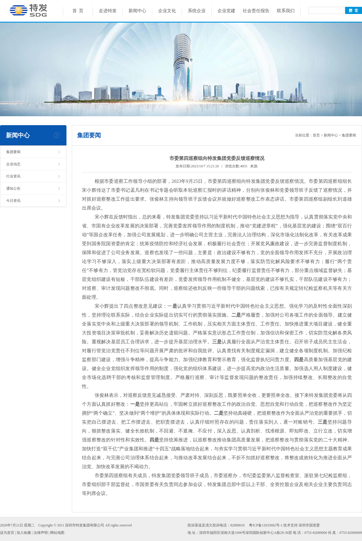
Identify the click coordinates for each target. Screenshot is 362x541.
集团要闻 (13, 152)
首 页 (78, 10)
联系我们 (286, 10)
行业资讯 (13, 176)
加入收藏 (24, 533)
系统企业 (197, 10)
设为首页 (7, 533)
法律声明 (41, 533)
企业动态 (13, 164)
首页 (316, 135)
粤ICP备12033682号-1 (265, 525)
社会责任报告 (256, 10)
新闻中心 (137, 10)
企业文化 (167, 10)
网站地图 (57, 533)
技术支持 (290, 525)
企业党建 (226, 10)
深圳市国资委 (309, 525)
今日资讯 (13, 201)
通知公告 (13, 188)
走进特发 (108, 10)
